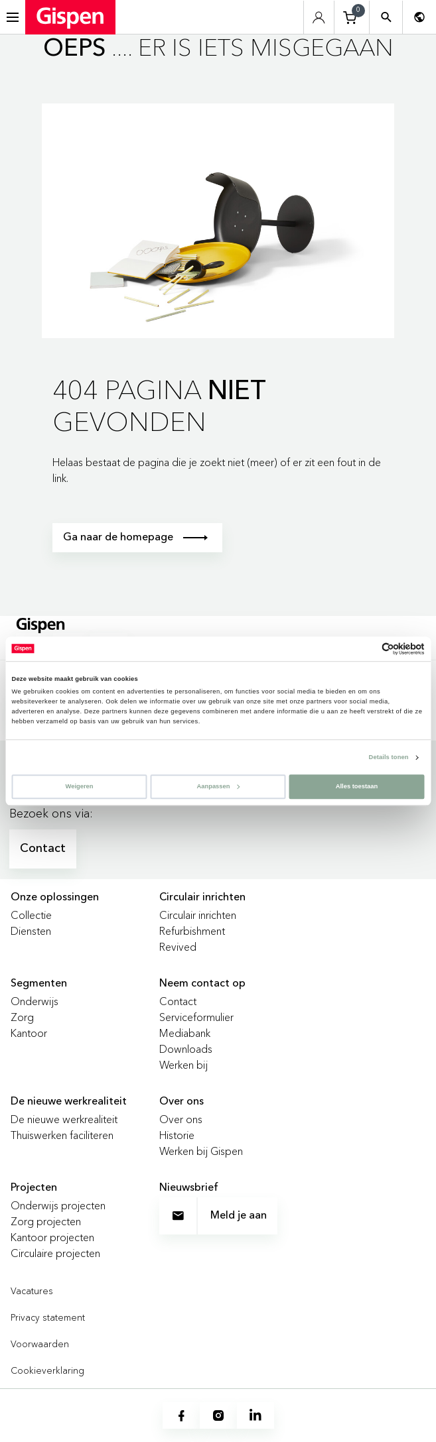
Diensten (31, 930)
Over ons (180, 1119)
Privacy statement (48, 1317)
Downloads (185, 1048)
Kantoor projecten (52, 1237)
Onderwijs (34, 1001)
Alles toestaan (357, 786)
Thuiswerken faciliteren (62, 1135)
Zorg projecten (46, 1221)
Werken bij (183, 1064)
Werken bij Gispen (201, 1151)
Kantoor (29, 1033)
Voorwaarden (40, 1344)
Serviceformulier (196, 1017)
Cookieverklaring (47, 1370)
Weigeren (80, 786)
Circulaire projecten (55, 1253)
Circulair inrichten (197, 915)
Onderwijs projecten (58, 1205)
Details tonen (389, 757)
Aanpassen (218, 786)
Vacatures (32, 1291)
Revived (177, 946)
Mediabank (184, 1033)
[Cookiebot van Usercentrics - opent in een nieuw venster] (367, 648)
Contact (43, 849)
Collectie (31, 915)
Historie (176, 1135)
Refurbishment (192, 930)
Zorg (22, 1017)
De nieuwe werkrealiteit (64, 1119)
